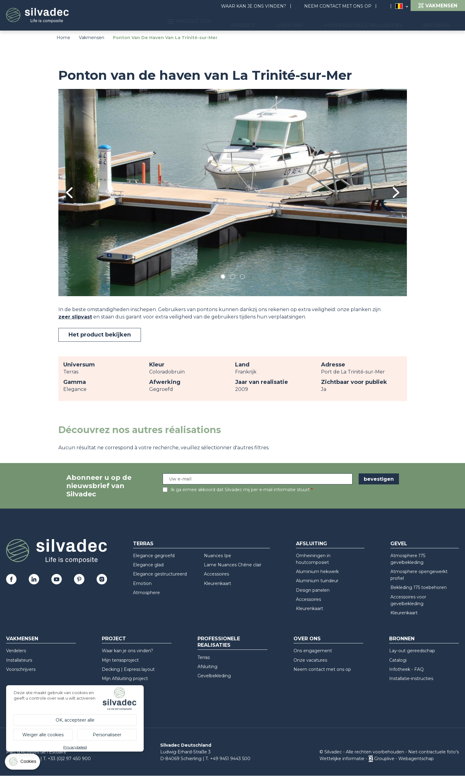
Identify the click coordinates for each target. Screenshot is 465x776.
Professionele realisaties (378, 21)
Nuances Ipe (217, 555)
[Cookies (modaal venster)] (23, 763)
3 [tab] (242, 278)
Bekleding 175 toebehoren (418, 587)
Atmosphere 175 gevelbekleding (407, 559)
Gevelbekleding (214, 676)
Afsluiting (311, 543)
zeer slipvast (75, 317)
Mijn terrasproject (120, 660)
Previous (69, 193)
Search (386, 6)
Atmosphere (146, 592)
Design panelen (313, 590)
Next (396, 192)
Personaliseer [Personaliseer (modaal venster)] (107, 734)
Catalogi (398, 660)
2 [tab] (232, 278)
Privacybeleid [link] (75, 747)
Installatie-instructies (411, 678)
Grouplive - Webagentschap (404, 758)
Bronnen (441, 21)
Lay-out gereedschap (412, 650)
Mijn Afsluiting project (125, 678)
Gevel (398, 543)
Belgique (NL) (399, 6)
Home (63, 37)
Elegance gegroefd (154, 555)
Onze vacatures (310, 660)
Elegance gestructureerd (160, 574)
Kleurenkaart (217, 583)
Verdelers (16, 650)
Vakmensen (91, 37)
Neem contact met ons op (337, 6)
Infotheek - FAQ (406, 669)
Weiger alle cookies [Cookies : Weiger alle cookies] (43, 734)
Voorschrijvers (20, 669)
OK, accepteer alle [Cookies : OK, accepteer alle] (75, 720)
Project (276, 21)
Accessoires (216, 574)
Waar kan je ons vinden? (253, 6)
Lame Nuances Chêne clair (232, 565)
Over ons (313, 21)
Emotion (142, 583)
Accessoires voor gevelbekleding (408, 600)
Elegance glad (148, 565)
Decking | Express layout (128, 669)
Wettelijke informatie (341, 758)
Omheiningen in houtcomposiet (313, 559)
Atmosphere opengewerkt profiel (419, 575)
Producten (231, 21)
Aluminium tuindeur (317, 580)
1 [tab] (223, 278)
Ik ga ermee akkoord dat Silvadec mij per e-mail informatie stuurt (240, 489)
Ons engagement (312, 650)
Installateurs (19, 660)
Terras (143, 543)
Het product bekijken (99, 334)
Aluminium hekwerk (317, 571)
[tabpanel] (232, 192)
